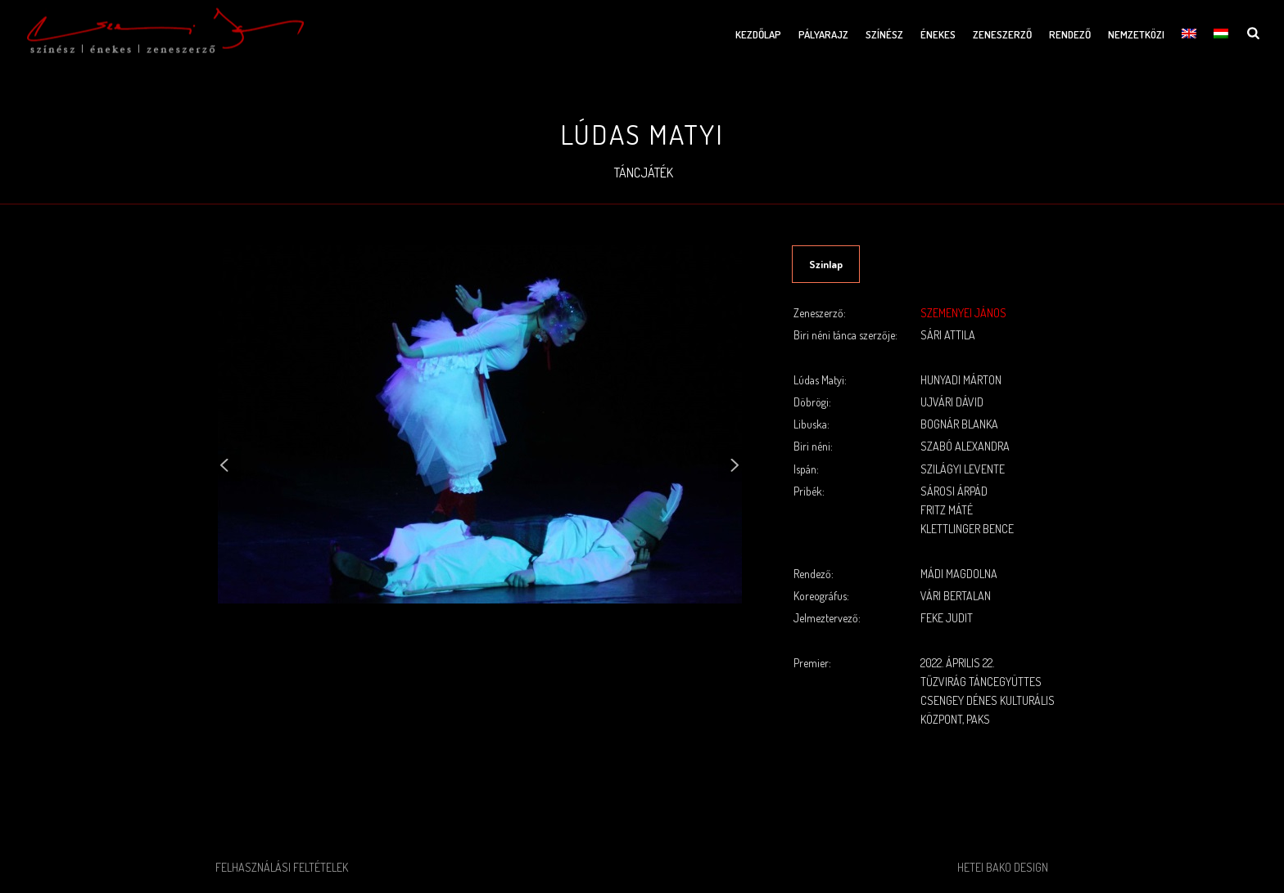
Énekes (938, 34)
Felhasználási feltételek (281, 867)
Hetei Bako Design (1002, 867)
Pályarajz (823, 34)
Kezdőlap (758, 34)
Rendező (1070, 34)
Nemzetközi (1136, 34)
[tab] (826, 263)
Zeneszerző (1002, 34)
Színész (884, 34)
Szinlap (826, 264)
